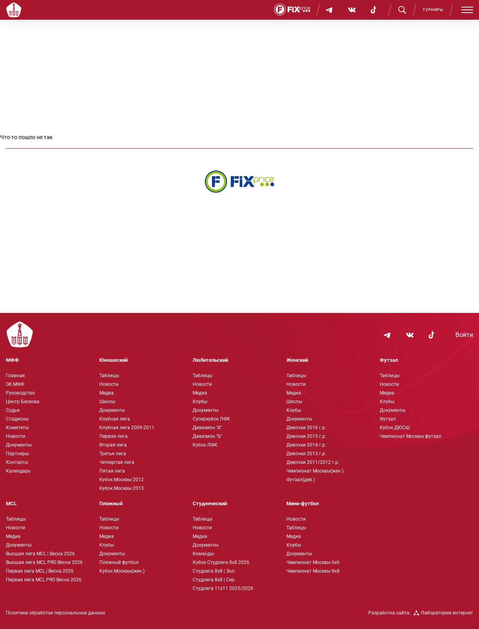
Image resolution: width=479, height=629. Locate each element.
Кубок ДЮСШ (395, 427)
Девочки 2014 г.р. (306, 445)
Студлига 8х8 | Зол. (214, 571)
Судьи (13, 410)
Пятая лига (112, 471)
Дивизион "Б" (208, 436)
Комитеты (17, 427)
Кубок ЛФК (205, 445)
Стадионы (17, 419)
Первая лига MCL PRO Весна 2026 (44, 579)
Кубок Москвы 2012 (121, 479)
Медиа (106, 393)
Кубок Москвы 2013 (121, 488)
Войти (464, 335)
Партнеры (17, 453)
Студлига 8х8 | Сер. (214, 579)
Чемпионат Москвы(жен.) (314, 471)
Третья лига (112, 453)
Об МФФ (15, 384)
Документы (19, 445)
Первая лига (113, 436)
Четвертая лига (116, 462)
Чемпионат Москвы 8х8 (313, 571)
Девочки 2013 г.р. (306, 453)
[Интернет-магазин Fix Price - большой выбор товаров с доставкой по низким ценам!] (239, 181)
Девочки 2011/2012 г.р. (312, 462)
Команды (203, 553)
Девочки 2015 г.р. (306, 436)
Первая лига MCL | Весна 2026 (40, 571)
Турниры (433, 9)
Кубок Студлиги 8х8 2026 (221, 562)
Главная (15, 375)
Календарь (18, 471)
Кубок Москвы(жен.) (122, 571)
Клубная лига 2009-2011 (126, 427)
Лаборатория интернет (443, 613)
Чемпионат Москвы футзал (410, 436)
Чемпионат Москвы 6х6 (313, 562)
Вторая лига (113, 445)
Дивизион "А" (207, 427)
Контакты (17, 462)
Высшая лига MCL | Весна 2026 (40, 553)
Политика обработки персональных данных (55, 613)
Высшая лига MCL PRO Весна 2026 (44, 562)
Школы (107, 401)
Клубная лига (114, 419)
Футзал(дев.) (300, 479)
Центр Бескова (22, 401)
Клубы (200, 401)
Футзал (388, 419)
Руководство (20, 393)
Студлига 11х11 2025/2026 (223, 588)
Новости (15, 436)
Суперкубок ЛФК (211, 419)
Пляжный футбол (119, 562)
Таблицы (109, 375)
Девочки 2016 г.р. (306, 427)
